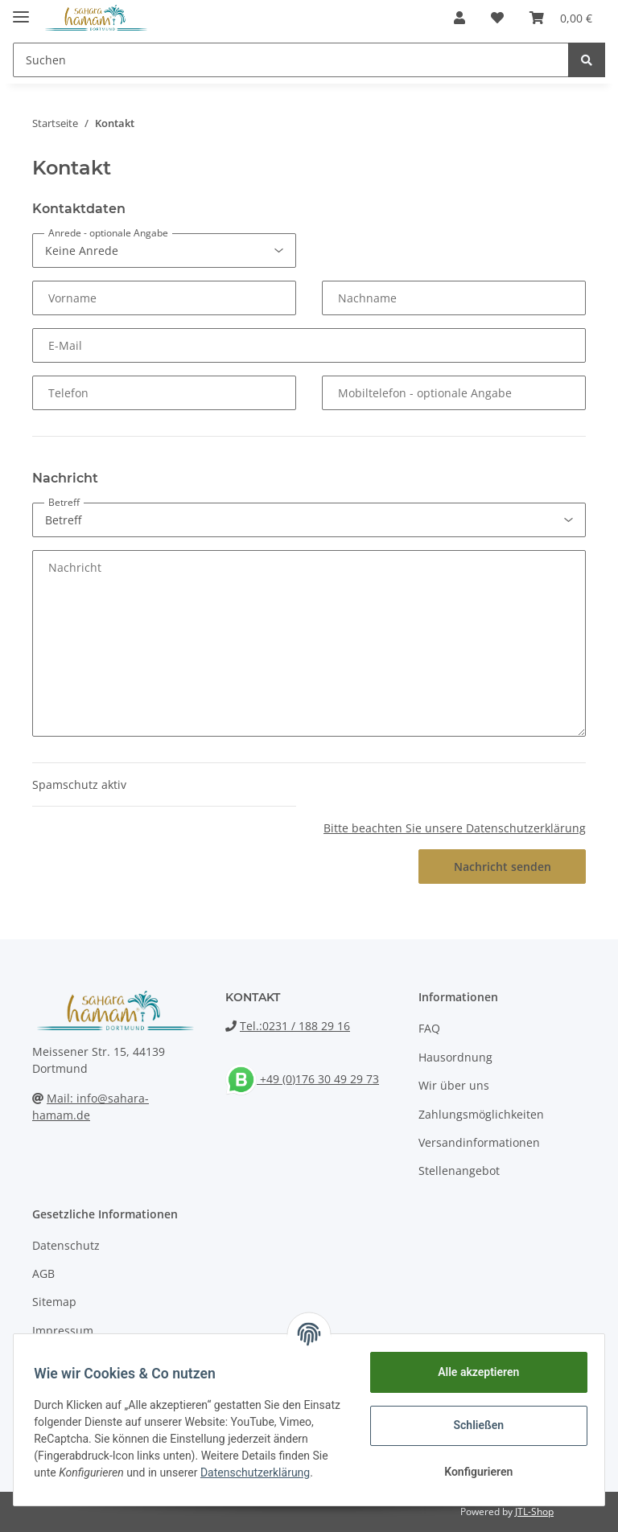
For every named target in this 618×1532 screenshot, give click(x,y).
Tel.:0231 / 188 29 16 (295, 1025)
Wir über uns (453, 1085)
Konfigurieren (473, 1471)
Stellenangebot (459, 1170)
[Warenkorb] (561, 18)
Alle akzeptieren (472, 1372)
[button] (459, 18)
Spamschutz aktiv (79, 784)
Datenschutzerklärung (94, 1481)
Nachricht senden (502, 866)
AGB (43, 1273)
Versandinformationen (479, 1142)
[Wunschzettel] (497, 18)
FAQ (429, 1028)
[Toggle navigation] (21, 10)
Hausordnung (455, 1057)
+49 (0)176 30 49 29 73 (302, 1078)
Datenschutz (66, 1245)
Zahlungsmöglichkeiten (481, 1114)
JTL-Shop (534, 1511)
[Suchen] (291, 60)
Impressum (62, 1330)
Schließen (473, 1425)
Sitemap (54, 1301)
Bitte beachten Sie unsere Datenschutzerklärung (454, 828)
